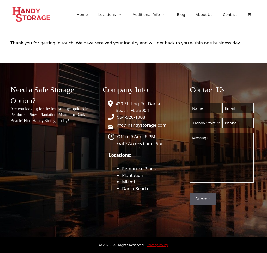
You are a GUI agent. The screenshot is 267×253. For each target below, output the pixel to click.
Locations (112, 14)
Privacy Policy (157, 245)
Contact (230, 14)
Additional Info (152, 14)
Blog (181, 14)
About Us (204, 14)
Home (82, 14)
